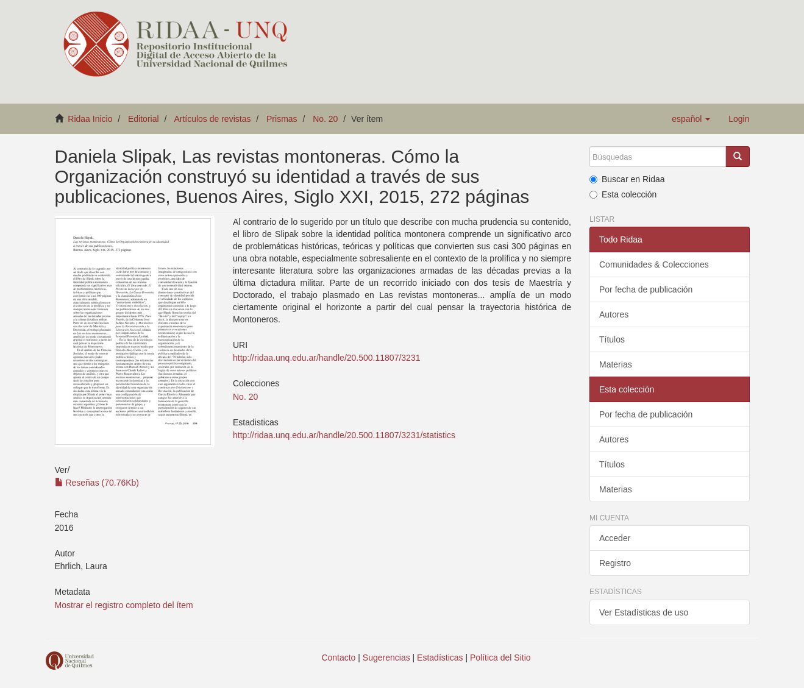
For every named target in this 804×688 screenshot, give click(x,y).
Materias (615, 364)
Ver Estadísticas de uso (643, 612)
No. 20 (325, 119)
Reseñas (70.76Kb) (97, 483)
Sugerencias (386, 657)
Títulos (612, 339)
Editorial (143, 119)
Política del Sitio (500, 657)
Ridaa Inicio (90, 119)
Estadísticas (440, 657)
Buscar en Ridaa (627, 179)
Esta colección (622, 194)
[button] (691, 119)
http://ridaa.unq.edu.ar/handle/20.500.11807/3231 (326, 358)
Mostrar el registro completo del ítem (124, 605)
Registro (615, 563)
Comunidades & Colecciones (654, 264)
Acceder (614, 538)
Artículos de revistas (212, 119)
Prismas (281, 119)
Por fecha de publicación (645, 289)
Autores (613, 314)
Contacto (338, 657)
